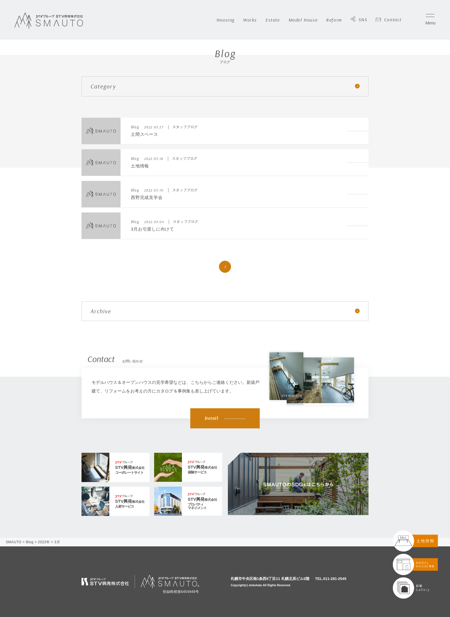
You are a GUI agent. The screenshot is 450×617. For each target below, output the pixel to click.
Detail (225, 418)
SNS (359, 20)
